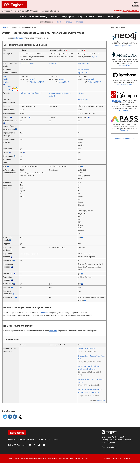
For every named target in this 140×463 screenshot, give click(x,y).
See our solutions (109, 447)
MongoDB (68, 22)
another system (19, 38)
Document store (83, 70)
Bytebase (79, 22)
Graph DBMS (54, 63)
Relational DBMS (84, 63)
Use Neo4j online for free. (124, 46)
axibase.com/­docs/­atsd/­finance (30, 93)
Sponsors (90, 16)
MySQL (94, 57)
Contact (55, 439)
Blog (80, 16)
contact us (44, 313)
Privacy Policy (44, 439)
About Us (11, 439)
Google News (101, 400)
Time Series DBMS (27, 63)
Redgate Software (131, 11)
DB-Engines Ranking (38, 16)
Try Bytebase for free (124, 84)
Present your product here (124, 139)
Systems (55, 16)
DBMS (4, 28)
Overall (32, 79)
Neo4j (59, 22)
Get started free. (124, 65)
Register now (124, 130)
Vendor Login (114, 16)
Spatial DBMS (83, 73)
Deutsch (135, 6)
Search (101, 16)
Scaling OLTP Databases (87, 348)
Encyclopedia (68, 16)
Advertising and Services (27, 439)
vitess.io (81, 93)
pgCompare (116, 101)
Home (23, 16)
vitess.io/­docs (83, 100)
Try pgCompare (124, 110)
